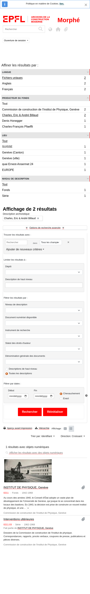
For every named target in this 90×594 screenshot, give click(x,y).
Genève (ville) (44, 158)
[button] (58, 29)
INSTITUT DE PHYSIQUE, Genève (26, 487)
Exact (66, 398)
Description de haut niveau (18, 279)
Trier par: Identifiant (42, 436)
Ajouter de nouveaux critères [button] (24, 249)
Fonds (44, 190)
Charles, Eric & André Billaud (44, 115)
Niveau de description (15, 178)
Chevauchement (71, 393)
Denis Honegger (44, 121)
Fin (35, 390)
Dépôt (8, 266)
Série (44, 196)
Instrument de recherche (17, 330)
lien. (61, 3)
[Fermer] (86, 5)
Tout (4, 103)
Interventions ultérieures (19, 519)
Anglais (44, 83)
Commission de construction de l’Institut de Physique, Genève (44, 110)
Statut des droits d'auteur (18, 343)
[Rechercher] (20, 29)
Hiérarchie (42, 428)
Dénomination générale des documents (25, 356)
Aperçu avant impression (18, 428)
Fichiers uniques (44, 78)
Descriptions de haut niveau (23, 368)
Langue (6, 72)
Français (44, 89)
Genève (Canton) (44, 153)
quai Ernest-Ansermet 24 (44, 164)
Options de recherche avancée (44, 227)
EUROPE (44, 170)
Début (11, 390)
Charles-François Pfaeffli (44, 127)
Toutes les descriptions (20, 373)
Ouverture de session (15, 40)
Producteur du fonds (15, 98)
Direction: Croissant (72, 436)
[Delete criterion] (68, 242)
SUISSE (44, 147)
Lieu (4, 135)
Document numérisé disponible (21, 317)
